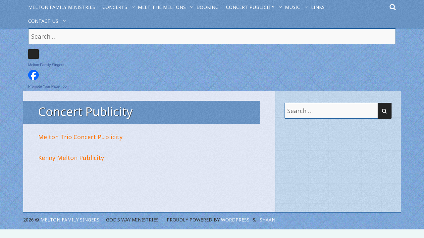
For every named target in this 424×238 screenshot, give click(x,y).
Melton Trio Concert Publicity (80, 137)
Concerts (114, 7)
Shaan (267, 220)
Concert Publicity (250, 7)
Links (318, 7)
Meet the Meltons (162, 7)
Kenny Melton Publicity (71, 158)
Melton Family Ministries (61, 7)
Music (292, 7)
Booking (207, 7)
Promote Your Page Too (47, 86)
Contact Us (43, 21)
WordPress (235, 220)
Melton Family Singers (46, 65)
